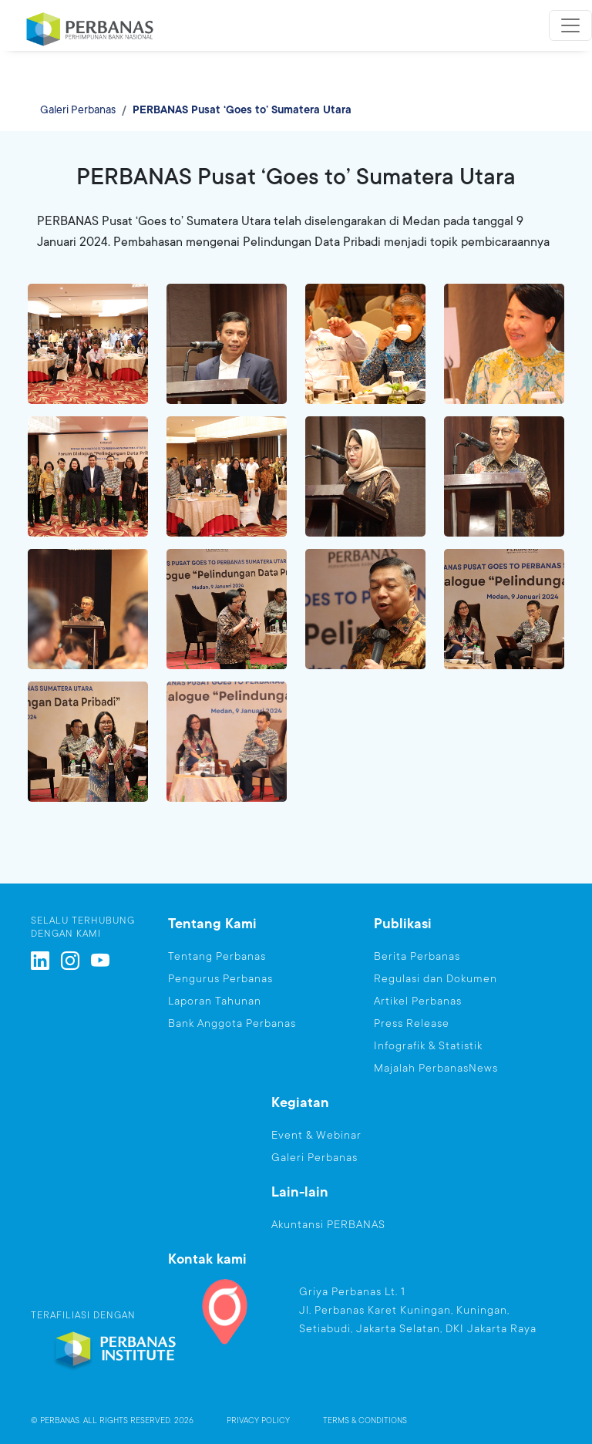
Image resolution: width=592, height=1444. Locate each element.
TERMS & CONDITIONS (365, 1420)
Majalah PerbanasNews (436, 1068)
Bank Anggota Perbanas (232, 1023)
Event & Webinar (316, 1135)
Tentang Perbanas (217, 956)
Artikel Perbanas (418, 1001)
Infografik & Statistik (428, 1045)
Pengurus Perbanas (220, 978)
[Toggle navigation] (570, 25)
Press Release (411, 1023)
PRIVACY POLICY (258, 1420)
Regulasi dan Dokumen (435, 978)
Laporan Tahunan (214, 1001)
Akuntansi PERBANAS (328, 1224)
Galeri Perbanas (78, 109)
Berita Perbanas (417, 956)
